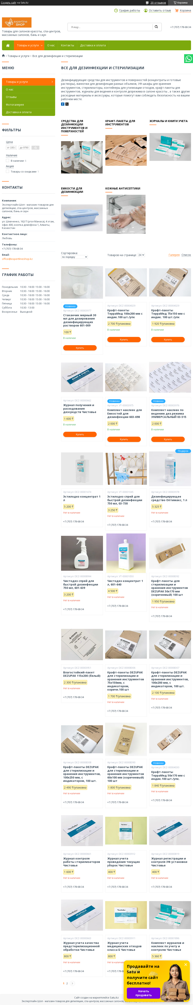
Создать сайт (8, 2)
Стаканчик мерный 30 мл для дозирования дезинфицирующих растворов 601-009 (79, 320)
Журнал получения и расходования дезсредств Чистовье (79, 408)
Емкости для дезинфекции (72, 190)
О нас (51, 45)
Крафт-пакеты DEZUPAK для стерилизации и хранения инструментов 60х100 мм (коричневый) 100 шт (125, 774)
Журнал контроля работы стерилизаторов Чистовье (81, 862)
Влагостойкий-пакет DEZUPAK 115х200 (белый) (81, 674)
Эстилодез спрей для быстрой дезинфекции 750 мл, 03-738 (124, 500)
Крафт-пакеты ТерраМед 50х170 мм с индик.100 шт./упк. (168, 775)
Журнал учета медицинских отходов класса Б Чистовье (124, 946)
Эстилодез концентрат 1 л (81, 498)
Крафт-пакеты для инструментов (120, 122)
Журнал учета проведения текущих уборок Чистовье (123, 862)
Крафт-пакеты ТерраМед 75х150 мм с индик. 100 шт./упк (168, 314)
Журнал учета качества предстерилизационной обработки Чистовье (81, 946)
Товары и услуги (28, 45)
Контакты (67, 45)
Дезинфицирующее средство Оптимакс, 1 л (169, 498)
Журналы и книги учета (168, 121)
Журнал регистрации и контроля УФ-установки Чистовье (169, 862)
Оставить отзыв (160, 10)
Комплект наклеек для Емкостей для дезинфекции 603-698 (124, 413)
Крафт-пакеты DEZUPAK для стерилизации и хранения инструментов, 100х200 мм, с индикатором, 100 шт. (170, 679)
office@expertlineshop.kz (17, 258)
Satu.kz (114, 997)
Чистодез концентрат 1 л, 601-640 (125, 582)
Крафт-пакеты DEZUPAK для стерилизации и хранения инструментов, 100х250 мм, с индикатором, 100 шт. (82, 774)
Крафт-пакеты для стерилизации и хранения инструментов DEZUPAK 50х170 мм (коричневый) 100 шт (169, 588)
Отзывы (11, 97)
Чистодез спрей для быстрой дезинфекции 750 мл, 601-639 (80, 584)
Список (186, 255)
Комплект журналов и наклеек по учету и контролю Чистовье (167, 946)
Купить (80, 347)
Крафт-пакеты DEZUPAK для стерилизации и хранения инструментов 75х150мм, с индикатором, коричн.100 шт (125, 681)
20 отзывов (158, 3)
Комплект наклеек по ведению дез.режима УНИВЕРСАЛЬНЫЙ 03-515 (168, 413)
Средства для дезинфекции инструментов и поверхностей (74, 126)
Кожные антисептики (122, 188)
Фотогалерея (15, 104)
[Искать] (156, 27)
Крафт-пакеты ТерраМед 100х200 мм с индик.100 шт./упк (125, 314)
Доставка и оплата (93, 45)
